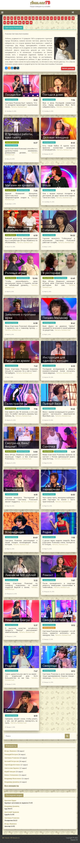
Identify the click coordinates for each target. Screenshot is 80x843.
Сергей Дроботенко (12, 765)
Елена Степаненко (11, 775)
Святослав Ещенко (49, 628)
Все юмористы (11, 786)
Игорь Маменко (10, 190)
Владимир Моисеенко (12, 779)
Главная (7, 838)
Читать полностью (19, 107)
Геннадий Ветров (11, 754)
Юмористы (15, 838)
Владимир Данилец (11, 782)
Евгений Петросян (11, 761)
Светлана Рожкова (11, 99)
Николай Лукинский (12, 142)
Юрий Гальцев (9, 772)
